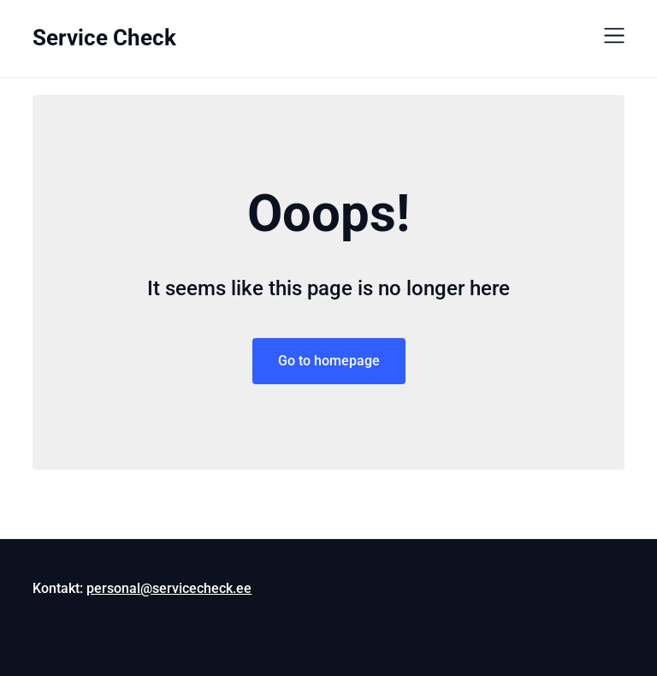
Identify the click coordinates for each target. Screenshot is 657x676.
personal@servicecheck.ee (169, 588)
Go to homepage (329, 361)
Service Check (104, 37)
